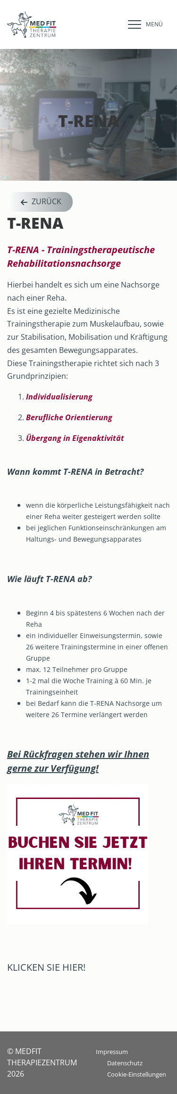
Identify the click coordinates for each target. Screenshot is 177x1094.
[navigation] (143, 24)
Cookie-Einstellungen (136, 1074)
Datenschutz (125, 1063)
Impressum (112, 1051)
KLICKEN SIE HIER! (46, 967)
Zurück (39, 202)
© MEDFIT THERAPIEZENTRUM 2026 (42, 1062)
